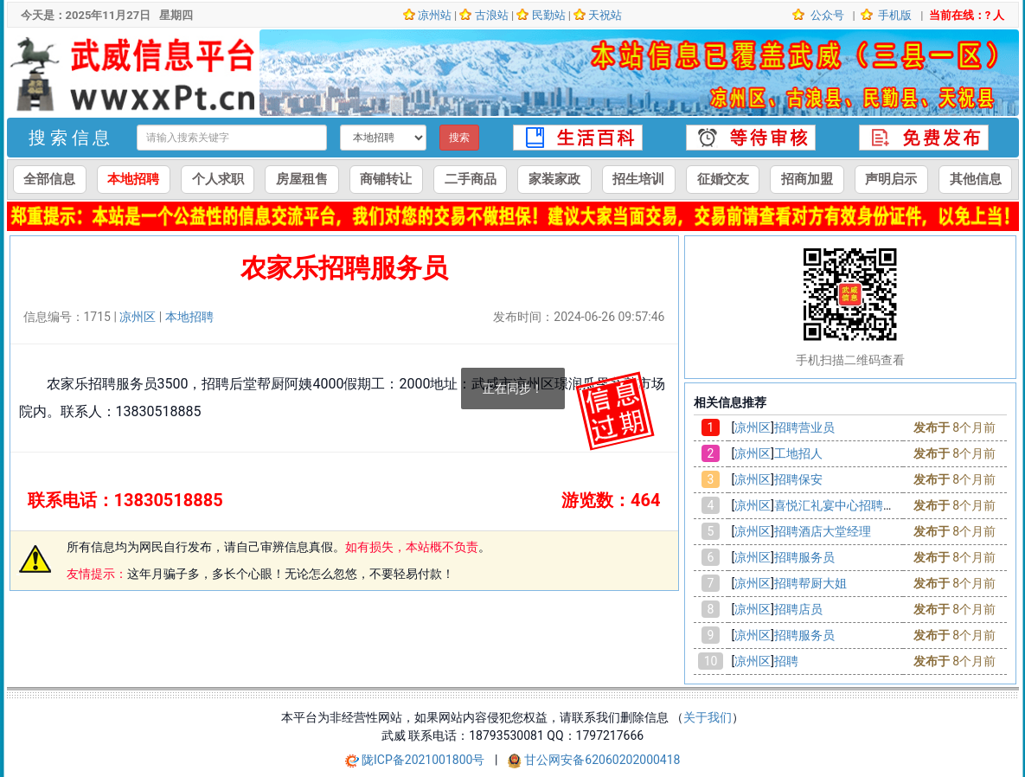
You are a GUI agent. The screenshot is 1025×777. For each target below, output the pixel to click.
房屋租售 (302, 179)
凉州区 (137, 317)
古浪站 (492, 15)
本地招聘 (133, 179)
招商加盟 (807, 179)
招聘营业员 (804, 427)
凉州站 (435, 15)
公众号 (825, 15)
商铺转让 (386, 179)
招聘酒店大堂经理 (822, 531)
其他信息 (976, 179)
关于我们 (707, 717)
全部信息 (49, 179)
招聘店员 (798, 609)
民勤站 (549, 15)
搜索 (459, 138)
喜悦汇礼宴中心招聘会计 (840, 505)
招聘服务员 (804, 557)
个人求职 (218, 179)
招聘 (786, 661)
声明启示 (891, 179)
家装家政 (554, 179)
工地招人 (798, 453)
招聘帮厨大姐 (810, 583)
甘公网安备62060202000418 (602, 760)
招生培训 (638, 179)
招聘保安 (798, 479)
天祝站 (605, 15)
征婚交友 (723, 179)
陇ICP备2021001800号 (425, 760)
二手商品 (470, 179)
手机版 (893, 15)
